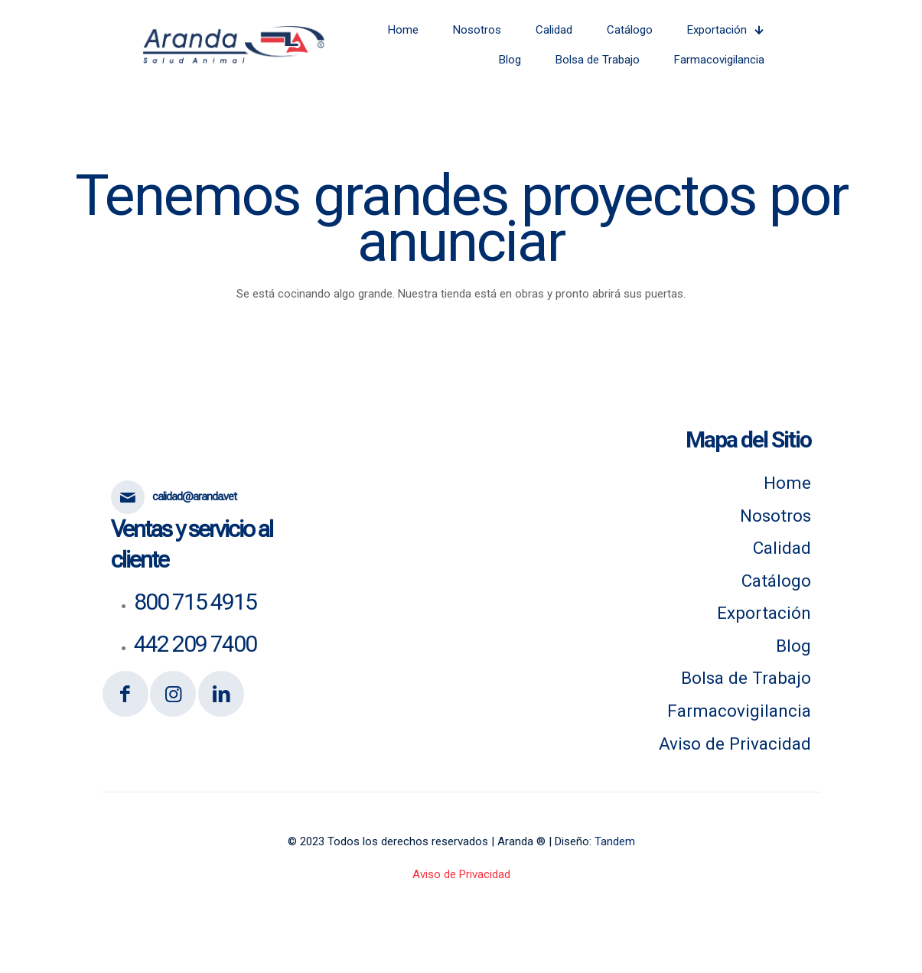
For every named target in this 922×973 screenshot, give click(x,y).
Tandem (615, 841)
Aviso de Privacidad (735, 743)
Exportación (764, 613)
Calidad (782, 548)
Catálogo (776, 581)
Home (787, 483)
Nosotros (775, 516)
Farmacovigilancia (739, 711)
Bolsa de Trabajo (746, 678)
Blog (793, 646)
